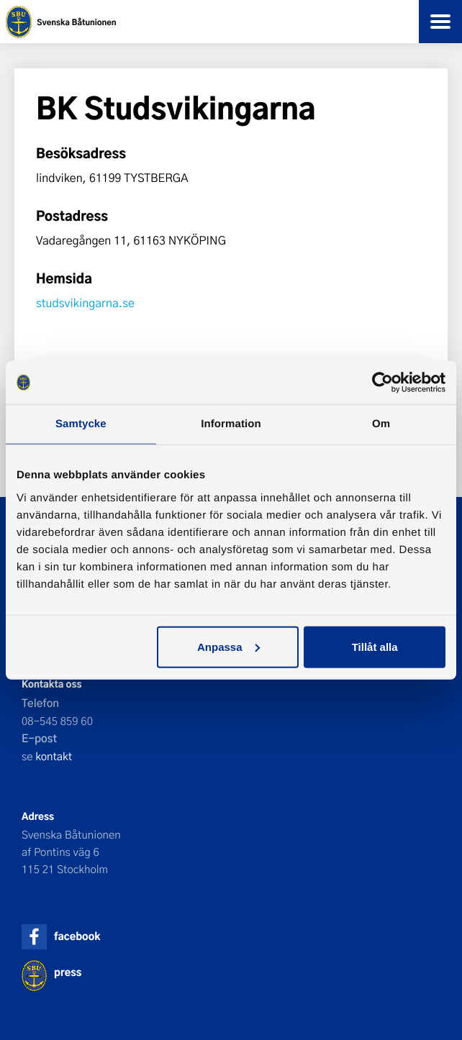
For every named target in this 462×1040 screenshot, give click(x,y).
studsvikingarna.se (85, 303)
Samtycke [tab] (81, 424)
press (67, 972)
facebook (77, 936)
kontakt (53, 756)
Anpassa (228, 646)
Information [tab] (231, 424)
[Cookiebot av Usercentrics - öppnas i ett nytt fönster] (382, 382)
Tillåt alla (375, 646)
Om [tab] (381, 424)
